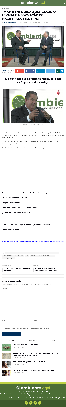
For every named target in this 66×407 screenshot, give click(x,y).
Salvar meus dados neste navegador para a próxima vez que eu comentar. (26, 328)
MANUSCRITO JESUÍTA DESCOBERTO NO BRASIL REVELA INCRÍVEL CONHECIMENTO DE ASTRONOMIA (36, 354)
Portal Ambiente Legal (9, 22)
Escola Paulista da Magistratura (48, 253)
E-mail (4, 320)
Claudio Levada (32, 253)
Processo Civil (19, 255)
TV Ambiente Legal (8, 258)
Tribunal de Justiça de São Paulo (40, 255)
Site (35, 320)
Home (3, 8)
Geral (7, 8)
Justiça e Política (43, 22)
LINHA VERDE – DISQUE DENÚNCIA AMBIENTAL (29, 362)
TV (53, 255)
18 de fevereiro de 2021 (25, 22)
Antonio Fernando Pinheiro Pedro (16, 253)
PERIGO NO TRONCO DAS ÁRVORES (25, 345)
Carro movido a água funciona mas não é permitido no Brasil (34, 370)
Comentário (5, 288)
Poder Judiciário (8, 255)
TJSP (26, 255)
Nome (4, 312)
